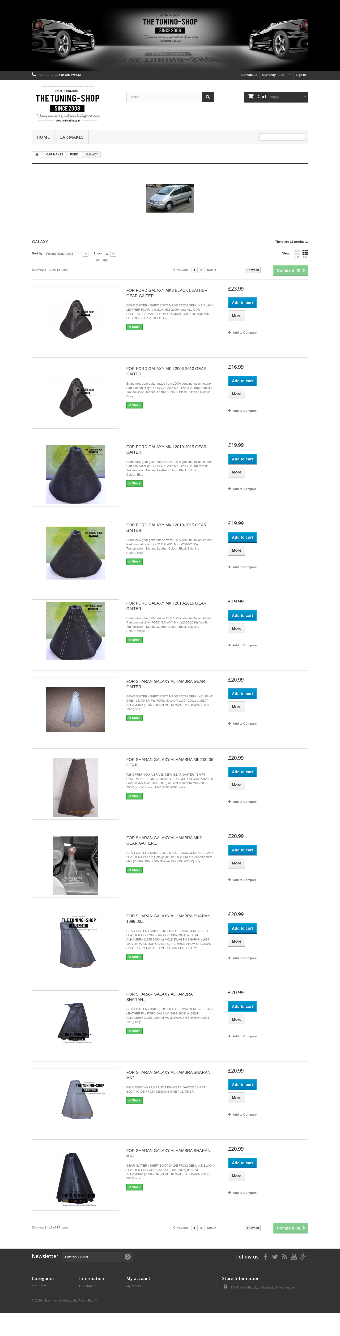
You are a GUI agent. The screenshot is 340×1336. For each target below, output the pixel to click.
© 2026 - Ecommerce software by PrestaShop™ (65, 1323)
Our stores (87, 1286)
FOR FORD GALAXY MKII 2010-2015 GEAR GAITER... (166, 450)
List (305, 254)
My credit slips (137, 1292)
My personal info (138, 1304)
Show (98, 253)
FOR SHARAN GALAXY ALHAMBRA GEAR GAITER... (165, 684)
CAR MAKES (72, 137)
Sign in (301, 75)
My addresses (136, 1298)
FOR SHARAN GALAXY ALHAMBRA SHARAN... (159, 997)
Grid (297, 254)
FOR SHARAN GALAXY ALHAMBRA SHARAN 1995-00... (168, 919)
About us (85, 1302)
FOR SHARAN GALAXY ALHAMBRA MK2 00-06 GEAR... (169, 762)
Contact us (249, 75)
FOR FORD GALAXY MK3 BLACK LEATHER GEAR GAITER (166, 293)
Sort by (37, 253)
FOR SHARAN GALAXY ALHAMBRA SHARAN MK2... (168, 1075)
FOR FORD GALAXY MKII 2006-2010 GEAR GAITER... (166, 371)
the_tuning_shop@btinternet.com (262, 1305)
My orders (133, 1286)
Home (43, 137)
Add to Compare (245, 332)
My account (138, 1278)
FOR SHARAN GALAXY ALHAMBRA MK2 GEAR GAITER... (164, 841)
